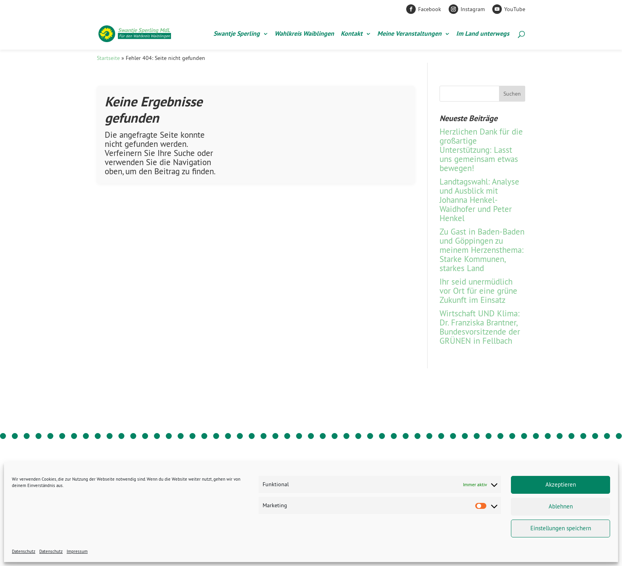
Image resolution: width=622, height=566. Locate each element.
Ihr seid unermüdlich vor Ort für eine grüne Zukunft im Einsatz (478, 290)
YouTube (514, 9)
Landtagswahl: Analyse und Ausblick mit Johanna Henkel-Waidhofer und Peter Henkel (479, 199)
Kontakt (352, 34)
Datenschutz (23, 551)
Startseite (108, 58)
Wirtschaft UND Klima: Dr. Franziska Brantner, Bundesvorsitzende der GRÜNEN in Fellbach (480, 327)
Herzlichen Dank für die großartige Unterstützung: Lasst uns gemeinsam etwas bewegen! (481, 149)
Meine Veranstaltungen (409, 34)
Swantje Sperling (236, 34)
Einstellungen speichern (560, 528)
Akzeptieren (560, 484)
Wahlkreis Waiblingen (304, 34)
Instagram (473, 9)
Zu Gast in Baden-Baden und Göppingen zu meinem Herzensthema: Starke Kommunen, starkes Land (482, 249)
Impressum (77, 551)
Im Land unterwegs (482, 34)
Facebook (429, 9)
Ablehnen (561, 506)
